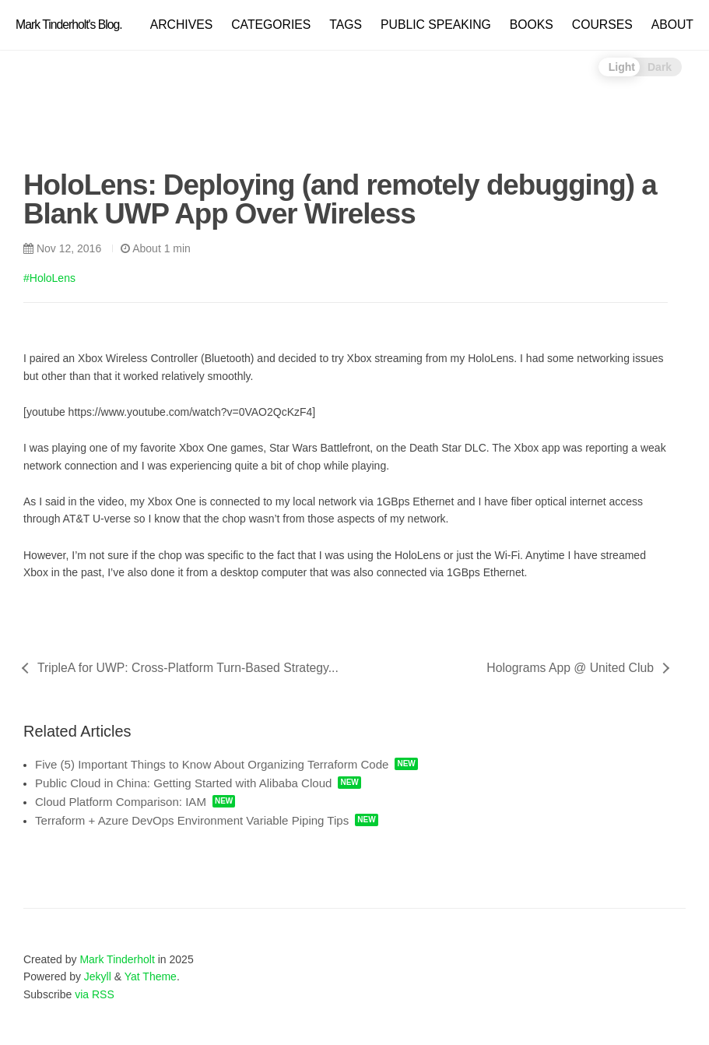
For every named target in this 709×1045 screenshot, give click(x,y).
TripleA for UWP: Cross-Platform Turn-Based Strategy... (188, 668)
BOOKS (531, 24)
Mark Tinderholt (116, 959)
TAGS (345, 24)
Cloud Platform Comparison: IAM (120, 801)
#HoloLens (49, 278)
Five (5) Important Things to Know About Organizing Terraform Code (211, 764)
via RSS (94, 994)
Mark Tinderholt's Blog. (69, 24)
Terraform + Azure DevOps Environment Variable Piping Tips (192, 820)
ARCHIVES (181, 24)
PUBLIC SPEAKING (436, 24)
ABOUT (672, 24)
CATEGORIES (271, 24)
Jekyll (97, 976)
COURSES (602, 24)
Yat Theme (151, 976)
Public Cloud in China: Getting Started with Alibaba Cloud (183, 783)
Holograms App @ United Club (570, 668)
